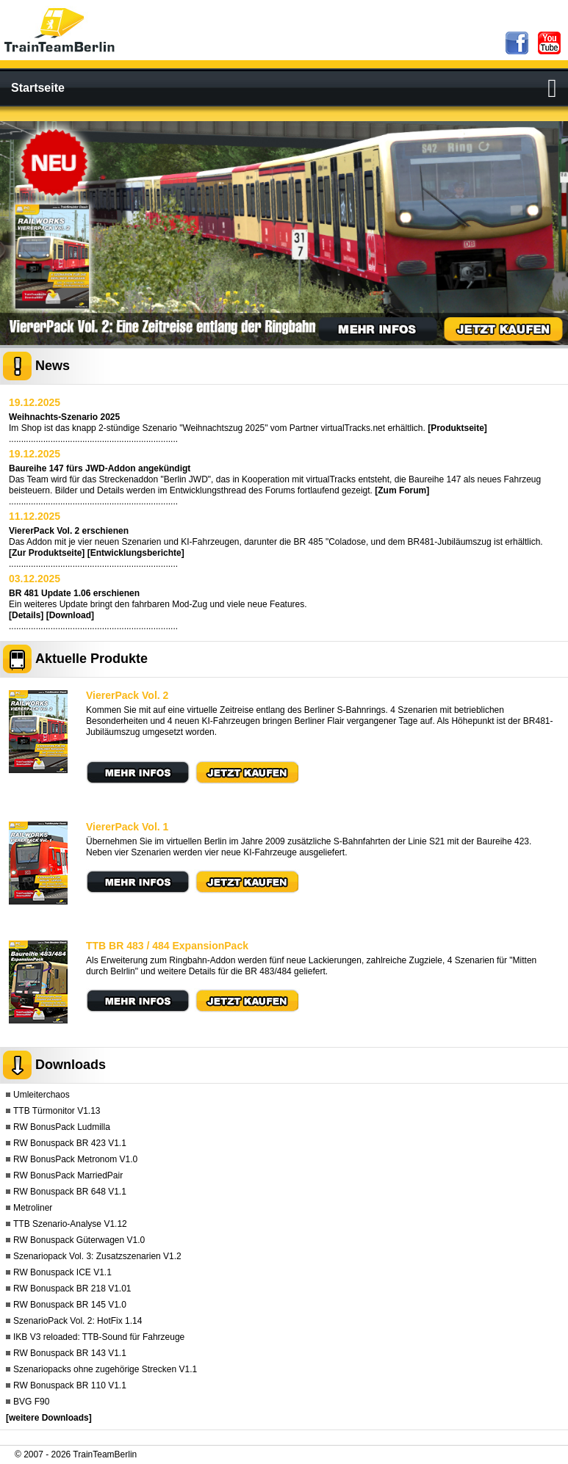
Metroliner (32, 1208)
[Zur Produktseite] (47, 553)
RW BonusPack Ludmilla (61, 1127)
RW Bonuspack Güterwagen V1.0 (79, 1240)
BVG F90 (31, 1401)
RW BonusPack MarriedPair (68, 1175)
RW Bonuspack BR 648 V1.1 (69, 1191)
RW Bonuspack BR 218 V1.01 (72, 1288)
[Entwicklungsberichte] (135, 553)
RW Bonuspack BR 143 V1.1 (69, 1353)
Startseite (38, 87)
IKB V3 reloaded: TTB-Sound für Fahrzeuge (98, 1337)
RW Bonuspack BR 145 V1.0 (69, 1305)
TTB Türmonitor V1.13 (57, 1111)
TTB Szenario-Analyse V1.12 (70, 1224)
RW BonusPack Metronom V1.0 (75, 1159)
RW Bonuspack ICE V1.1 (62, 1272)
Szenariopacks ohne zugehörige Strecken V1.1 (105, 1369)
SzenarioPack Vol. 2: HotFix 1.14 (77, 1321)
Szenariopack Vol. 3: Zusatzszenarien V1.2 (97, 1256)
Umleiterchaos (41, 1095)
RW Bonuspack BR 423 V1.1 (69, 1143)
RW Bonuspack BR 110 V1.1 (69, 1385)
